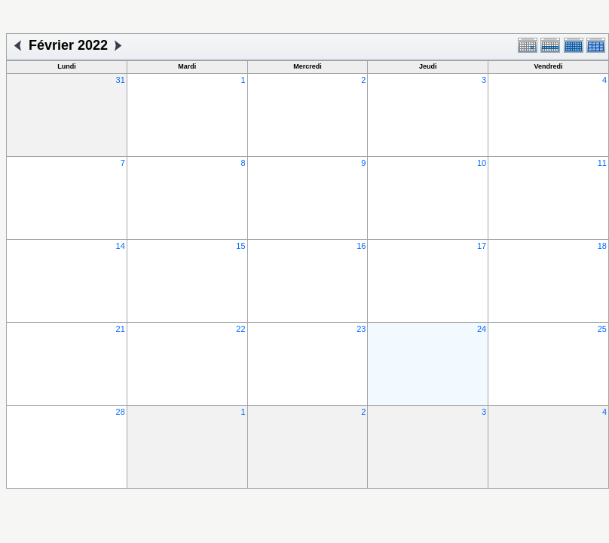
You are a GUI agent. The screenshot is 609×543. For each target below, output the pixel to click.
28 (120, 411)
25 (602, 328)
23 (361, 328)
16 (361, 245)
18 (602, 245)
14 (120, 245)
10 (481, 162)
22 (240, 328)
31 (120, 79)
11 (602, 162)
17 (481, 245)
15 (240, 245)
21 (120, 328)
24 (481, 328)
